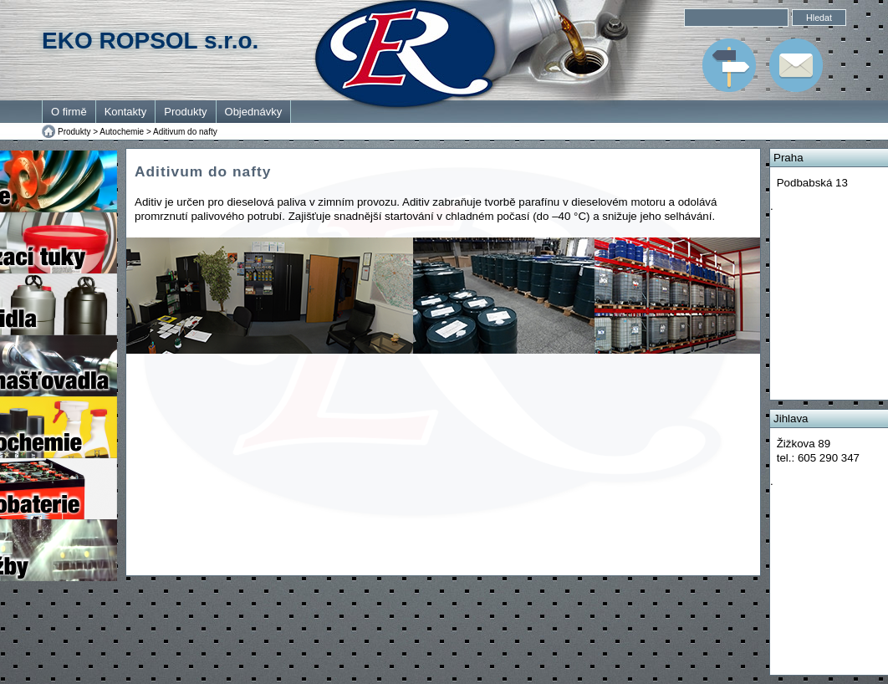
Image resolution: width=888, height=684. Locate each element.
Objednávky (254, 111)
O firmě (69, 111)
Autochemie (122, 131)
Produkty (185, 111)
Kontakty (126, 111)
